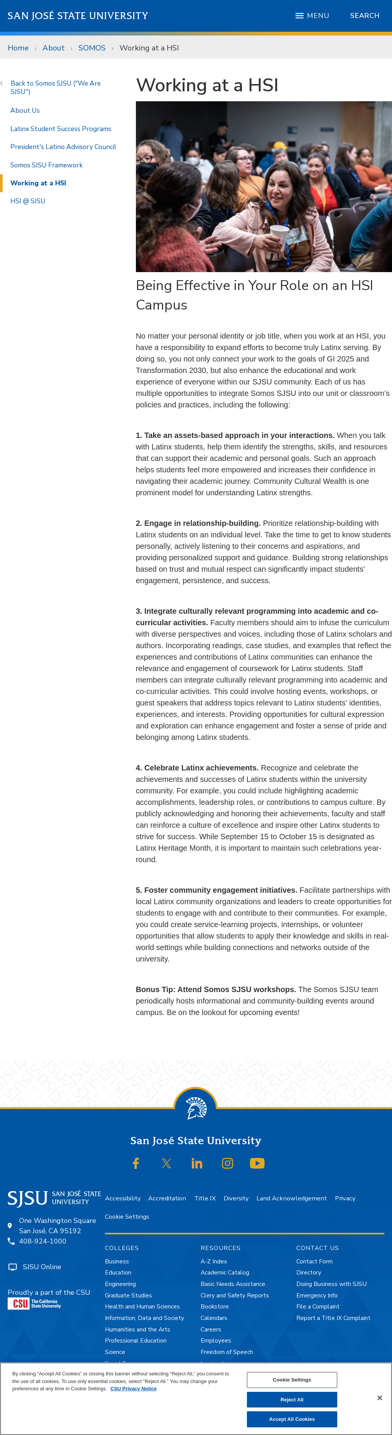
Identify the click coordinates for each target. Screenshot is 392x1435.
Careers (211, 1329)
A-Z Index (214, 1261)
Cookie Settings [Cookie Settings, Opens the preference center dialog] (292, 1380)
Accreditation (167, 1198)
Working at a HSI (149, 48)
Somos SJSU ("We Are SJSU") (56, 87)
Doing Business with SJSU (331, 1284)
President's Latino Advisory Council (63, 146)
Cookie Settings (127, 1216)
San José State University (78, 16)
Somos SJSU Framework (46, 165)
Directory (308, 1272)
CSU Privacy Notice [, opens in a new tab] (133, 1388)
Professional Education (136, 1340)
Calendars (214, 1318)
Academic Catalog (225, 1272)
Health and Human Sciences (142, 1306)
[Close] (379, 1398)
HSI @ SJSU (28, 201)
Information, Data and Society (144, 1318)
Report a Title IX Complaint (333, 1318)
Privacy (345, 1198)
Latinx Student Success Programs (60, 128)
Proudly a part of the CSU (49, 1299)
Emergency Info (317, 1295)
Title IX (205, 1198)
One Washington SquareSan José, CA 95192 (57, 1226)
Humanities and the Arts (137, 1329)
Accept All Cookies (292, 1419)
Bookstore (215, 1306)
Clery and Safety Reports (235, 1295)
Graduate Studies (128, 1295)
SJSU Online (42, 1266)
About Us (25, 110)
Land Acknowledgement (291, 1198)
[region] (196, 1398)
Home (18, 48)
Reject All (292, 1400)
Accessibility (122, 1198)
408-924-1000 (43, 1241)
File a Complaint (318, 1306)
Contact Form (314, 1261)
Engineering (120, 1284)
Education (118, 1272)
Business (117, 1261)
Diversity (236, 1198)
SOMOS (92, 48)
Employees (216, 1340)
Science (115, 1352)
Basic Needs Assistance (233, 1284)
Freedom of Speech (227, 1352)
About (53, 48)
